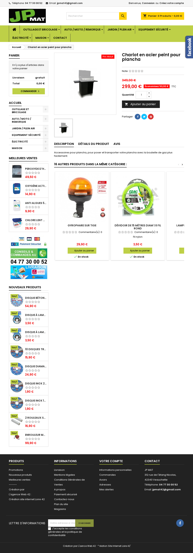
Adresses (105, 484)
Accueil (15, 103)
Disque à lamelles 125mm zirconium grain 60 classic (36, 332)
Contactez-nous (64, 499)
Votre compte (111, 461)
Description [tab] (64, 144)
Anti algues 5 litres (36, 203)
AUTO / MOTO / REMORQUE (82, 29)
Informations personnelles (115, 470)
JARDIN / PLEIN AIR (119, 29)
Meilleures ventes (19, 479)
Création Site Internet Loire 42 (113, 546)
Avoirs (103, 479)
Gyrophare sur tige (82, 225)
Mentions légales (64, 475)
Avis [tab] (116, 144)
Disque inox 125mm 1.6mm (36, 400)
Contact (60, 38)
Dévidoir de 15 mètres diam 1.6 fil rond (138, 227)
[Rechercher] (96, 16)
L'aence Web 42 (87, 546)
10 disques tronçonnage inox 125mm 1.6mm (36, 349)
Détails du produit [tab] (93, 144)
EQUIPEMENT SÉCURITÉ (153, 29)
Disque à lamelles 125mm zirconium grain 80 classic (36, 314)
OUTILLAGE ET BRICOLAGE (40, 29)
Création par (17, 489)
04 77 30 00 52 (33, 3)
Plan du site (61, 504)
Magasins (60, 509)
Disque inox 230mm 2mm (36, 383)
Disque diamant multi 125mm (36, 366)
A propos (59, 489)
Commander (30, 91)
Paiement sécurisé (65, 494)
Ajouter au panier (140, 104)
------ (13, 484)
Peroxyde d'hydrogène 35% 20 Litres (36, 168)
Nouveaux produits (25, 287)
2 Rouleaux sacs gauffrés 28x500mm (36, 417)
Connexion (148, 3)
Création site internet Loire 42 (27, 499)
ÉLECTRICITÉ (20, 38)
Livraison (59, 470)
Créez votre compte (171, 3)
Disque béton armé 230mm (36, 297)
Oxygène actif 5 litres (36, 185)
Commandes (107, 475)
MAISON (40, 38)
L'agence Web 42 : (20, 494)
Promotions (16, 470)
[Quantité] (141, 95)
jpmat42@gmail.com (70, 3)
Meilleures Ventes (23, 158)
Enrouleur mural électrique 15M (36, 434)
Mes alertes (106, 489)
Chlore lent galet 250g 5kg (36, 220)
